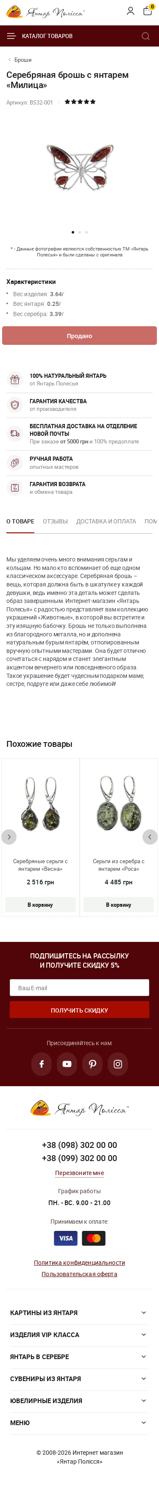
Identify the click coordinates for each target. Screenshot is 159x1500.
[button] (73, 232)
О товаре (20, 521)
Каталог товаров (39, 36)
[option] (20, 524)
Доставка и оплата (106, 521)
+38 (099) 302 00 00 (79, 1158)
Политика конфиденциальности (79, 1262)
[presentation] (9, 837)
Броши (23, 59)
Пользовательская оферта (79, 1274)
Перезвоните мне (79, 1173)
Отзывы (55, 521)
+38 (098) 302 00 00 (79, 1144)
